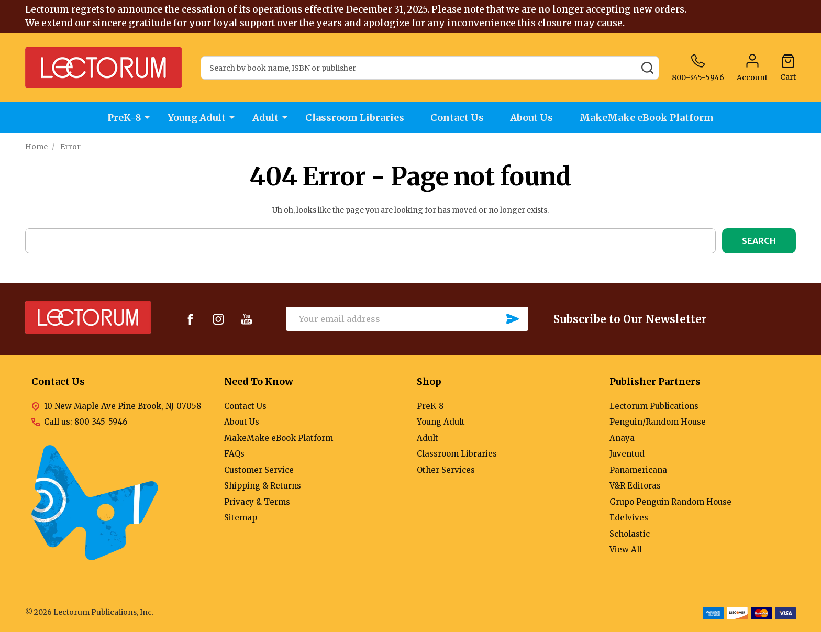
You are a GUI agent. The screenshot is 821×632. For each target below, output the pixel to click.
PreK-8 (124, 118)
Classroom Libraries (354, 118)
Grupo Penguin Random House (670, 502)
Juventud (627, 454)
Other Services (446, 470)
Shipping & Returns (262, 486)
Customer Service (259, 470)
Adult (265, 118)
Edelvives (628, 518)
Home (36, 146)
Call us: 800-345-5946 (85, 422)
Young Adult (197, 118)
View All (625, 550)
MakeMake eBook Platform (648, 118)
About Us (532, 118)
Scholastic (629, 534)
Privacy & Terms (257, 502)
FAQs (234, 454)
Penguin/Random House (657, 422)
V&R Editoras (635, 486)
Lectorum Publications (653, 406)
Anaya (622, 438)
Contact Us (457, 118)
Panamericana (638, 470)
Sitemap (240, 518)
